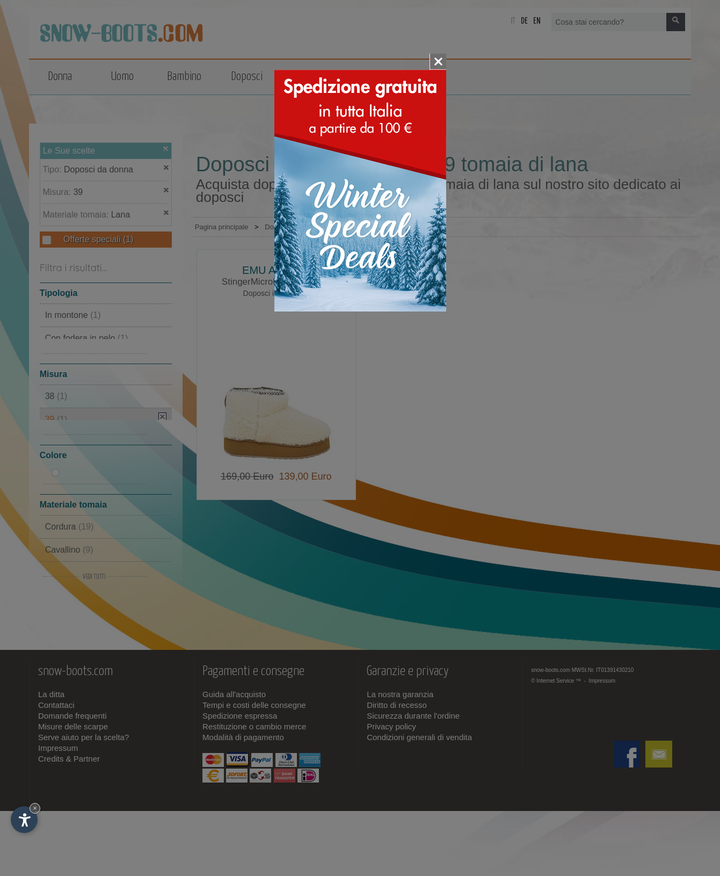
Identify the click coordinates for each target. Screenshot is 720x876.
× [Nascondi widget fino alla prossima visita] (35, 808)
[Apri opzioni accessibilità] (24, 819)
